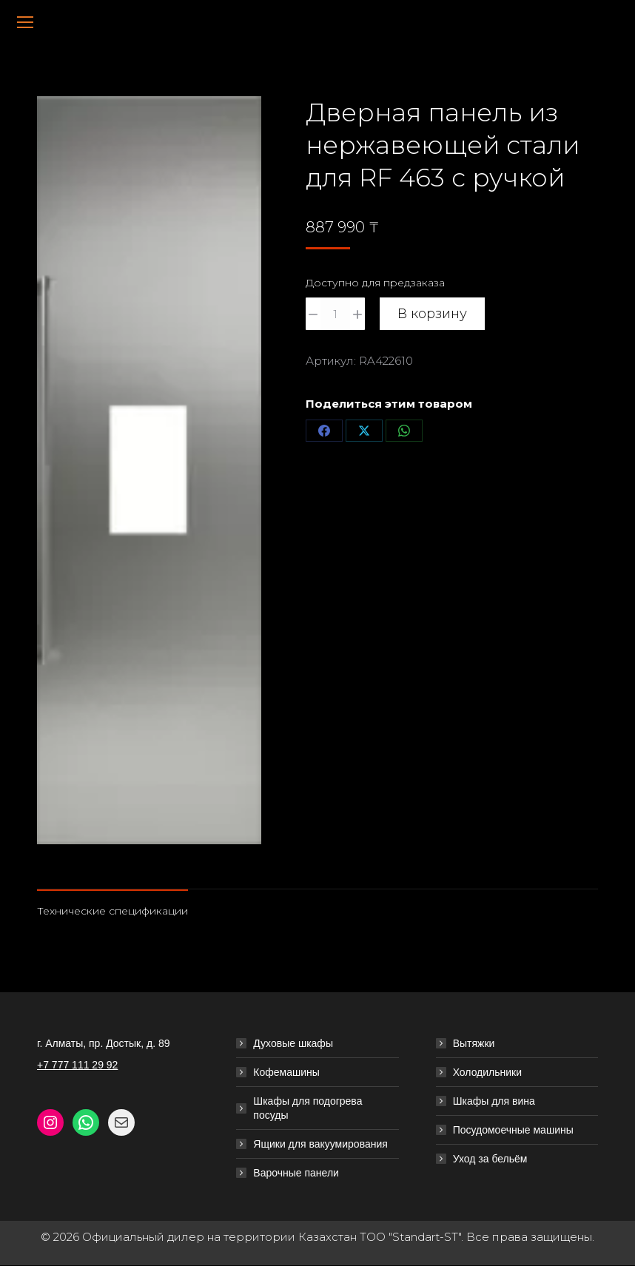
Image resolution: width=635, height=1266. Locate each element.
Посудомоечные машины (513, 1130)
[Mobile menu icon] (25, 22)
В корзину (432, 314)
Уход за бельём (490, 1159)
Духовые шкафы (293, 1043)
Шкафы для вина (494, 1101)
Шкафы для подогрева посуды (307, 1108)
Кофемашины (286, 1072)
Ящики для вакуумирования (320, 1144)
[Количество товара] (335, 313)
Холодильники (487, 1072)
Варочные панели (296, 1173)
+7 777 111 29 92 (77, 1065)
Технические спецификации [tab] (112, 910)
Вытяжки (474, 1043)
